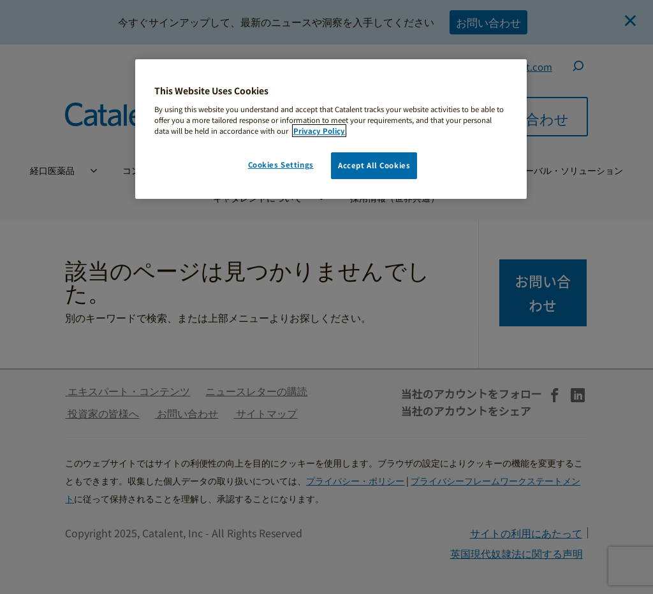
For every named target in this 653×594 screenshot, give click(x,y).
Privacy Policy (319, 131)
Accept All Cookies (374, 165)
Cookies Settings (281, 164)
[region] (331, 129)
